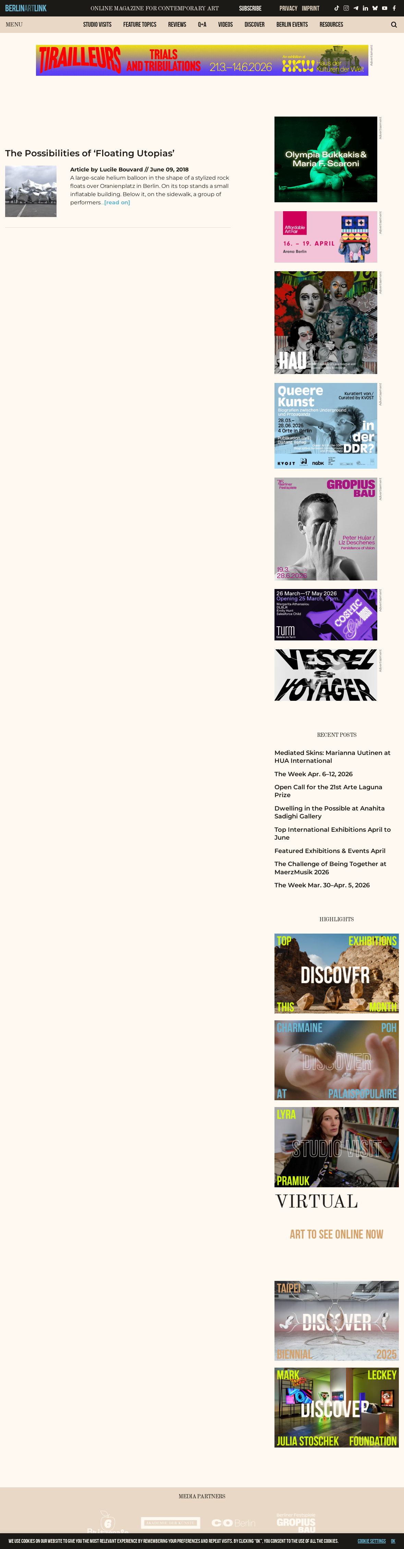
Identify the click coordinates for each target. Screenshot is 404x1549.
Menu (13, 25)
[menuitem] (97, 28)
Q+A (202, 24)
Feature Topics (139, 24)
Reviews (177, 24)
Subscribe (250, 8)
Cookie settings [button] (372, 1541)
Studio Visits (97, 24)
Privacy (288, 8)
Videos (225, 24)
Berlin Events (292, 24)
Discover (255, 24)
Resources (331, 24)
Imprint (310, 8)
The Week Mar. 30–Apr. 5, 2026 (322, 885)
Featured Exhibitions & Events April (329, 851)
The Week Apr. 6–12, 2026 (313, 774)
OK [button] (393, 1541)
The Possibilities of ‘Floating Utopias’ (89, 153)
